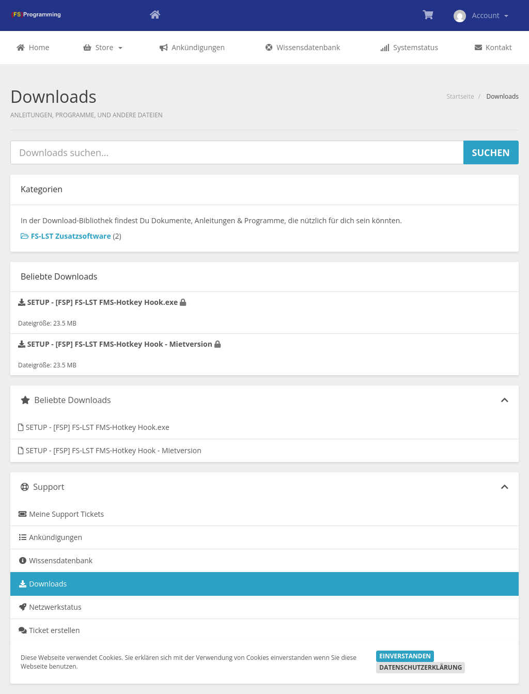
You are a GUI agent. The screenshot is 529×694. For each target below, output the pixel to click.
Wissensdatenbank (55, 560)
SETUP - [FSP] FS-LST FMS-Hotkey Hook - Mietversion (109, 450)
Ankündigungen (50, 537)
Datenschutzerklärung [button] (420, 667)
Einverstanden (405, 656)
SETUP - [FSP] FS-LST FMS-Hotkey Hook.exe (93, 427)
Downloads (42, 584)
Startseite (460, 96)
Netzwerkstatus (50, 607)
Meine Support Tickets (61, 514)
